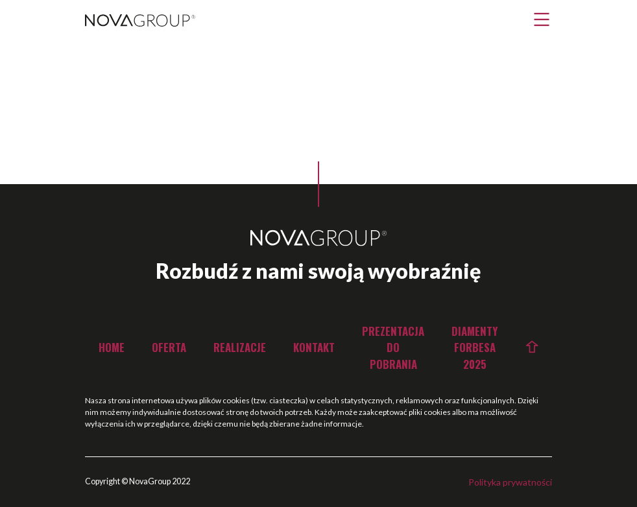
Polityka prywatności (510, 482)
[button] (541, 19)
